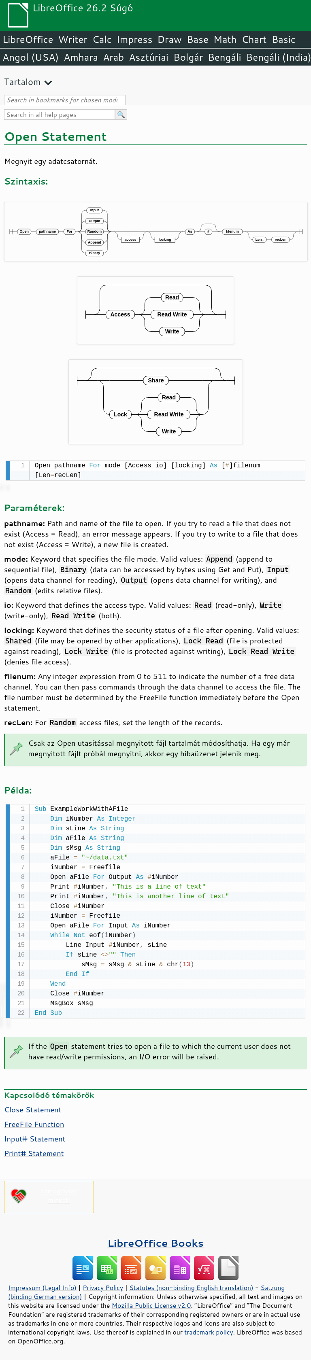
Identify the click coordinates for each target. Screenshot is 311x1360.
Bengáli (224, 57)
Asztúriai (148, 57)
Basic (283, 39)
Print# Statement (34, 1151)
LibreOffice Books (155, 1241)
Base (198, 39)
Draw (169, 39)
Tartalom (22, 81)
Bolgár (188, 57)
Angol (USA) (30, 57)
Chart (253, 39)
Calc (102, 39)
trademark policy (208, 1330)
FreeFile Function (34, 1122)
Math (225, 39)
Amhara (81, 57)
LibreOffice (27, 39)
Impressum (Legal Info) (42, 1285)
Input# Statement (34, 1137)
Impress (135, 39)
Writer (72, 39)
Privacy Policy (103, 1285)
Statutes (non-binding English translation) (191, 1285)
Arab (113, 57)
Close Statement (33, 1108)
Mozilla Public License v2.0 (151, 1303)
